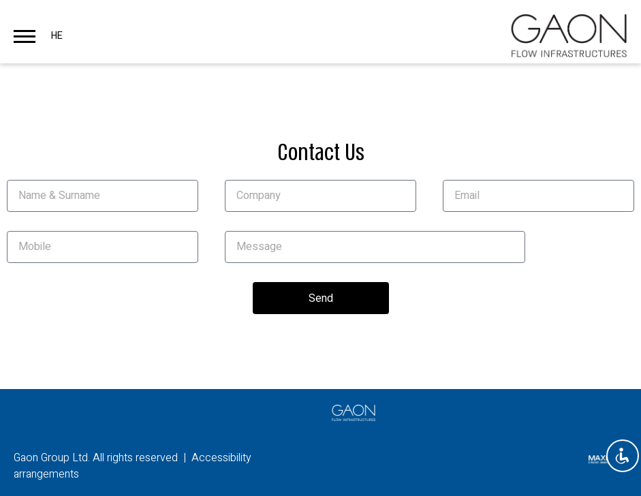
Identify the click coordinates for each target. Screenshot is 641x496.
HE (57, 36)
